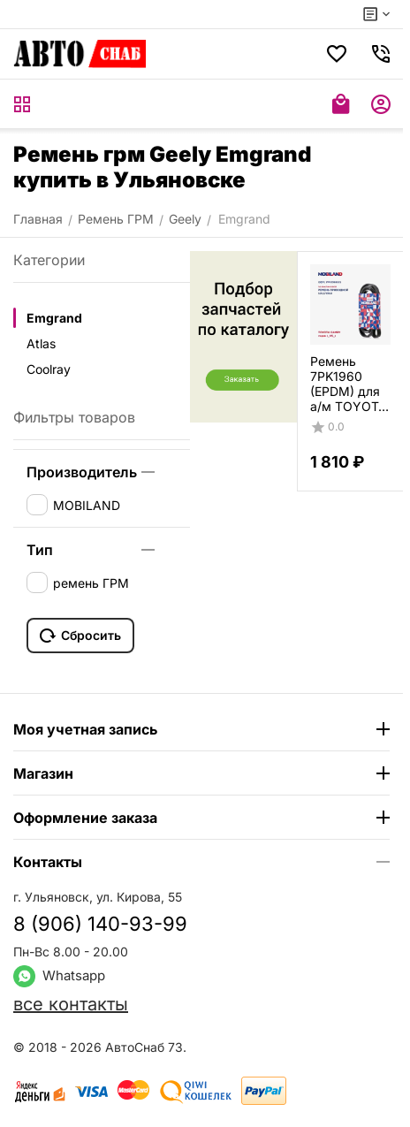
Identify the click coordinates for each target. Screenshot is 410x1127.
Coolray (49, 369)
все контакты (70, 1004)
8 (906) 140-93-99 (100, 923)
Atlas (41, 343)
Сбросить (80, 635)
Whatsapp (59, 975)
